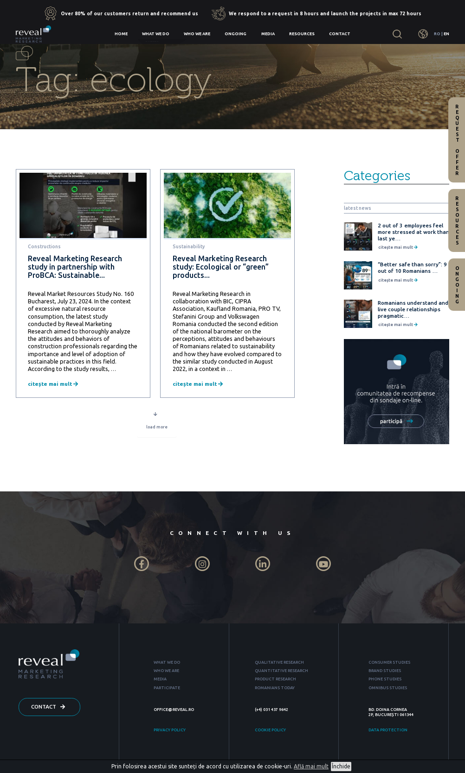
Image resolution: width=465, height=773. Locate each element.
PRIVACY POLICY (170, 730)
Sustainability (189, 246)
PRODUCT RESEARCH (275, 679)
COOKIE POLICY (270, 730)
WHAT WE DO (167, 662)
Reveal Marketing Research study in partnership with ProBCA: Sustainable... (75, 267)
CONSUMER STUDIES (389, 662)
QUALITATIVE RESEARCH (279, 662)
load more (157, 429)
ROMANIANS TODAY (275, 687)
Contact (339, 33)
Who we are (197, 33)
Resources (302, 33)
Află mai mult (311, 766)
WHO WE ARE (166, 670)
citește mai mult (53, 384)
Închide (341, 766)
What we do (155, 33)
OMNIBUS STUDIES (387, 687)
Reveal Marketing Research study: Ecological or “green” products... (221, 267)
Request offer (457, 140)
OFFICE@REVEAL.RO (174, 709)
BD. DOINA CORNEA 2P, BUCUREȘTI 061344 (390, 712)
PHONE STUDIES (384, 679)
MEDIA (160, 679)
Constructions (44, 246)
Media (268, 33)
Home (121, 33)
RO (437, 33)
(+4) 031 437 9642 (271, 709)
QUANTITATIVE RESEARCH (281, 670)
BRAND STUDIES (384, 670)
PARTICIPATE (167, 687)
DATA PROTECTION (387, 730)
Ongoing (235, 33)
